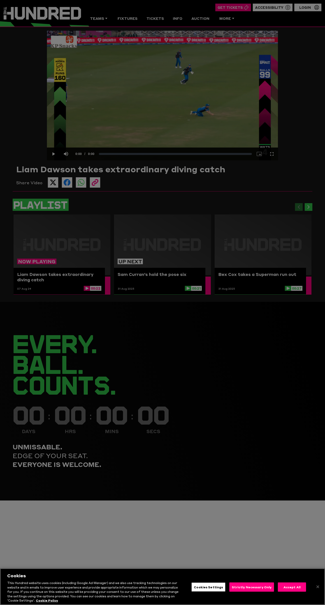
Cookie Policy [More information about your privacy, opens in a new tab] (47, 600)
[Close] (318, 587)
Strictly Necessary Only (252, 587)
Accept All (292, 587)
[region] (162, 586)
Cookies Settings (208, 587)
